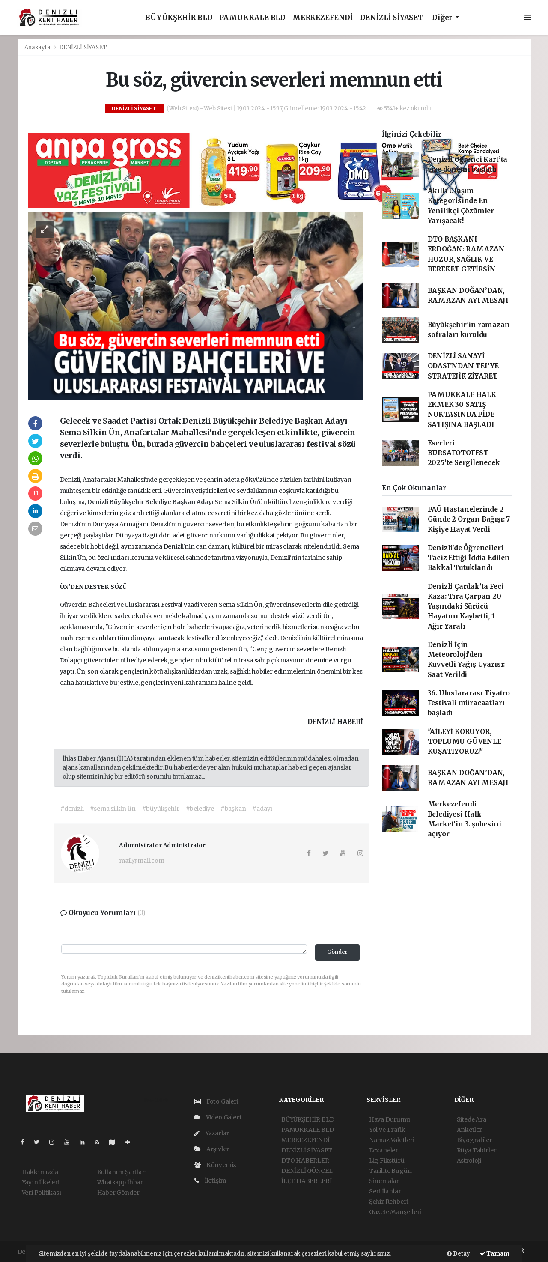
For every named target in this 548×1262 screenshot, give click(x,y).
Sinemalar (384, 1181)
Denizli (98, 502)
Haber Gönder (118, 1192)
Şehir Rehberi (388, 1201)
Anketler (469, 1130)
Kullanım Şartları (122, 1172)
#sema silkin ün (112, 808)
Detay (458, 1253)
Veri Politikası (41, 1192)
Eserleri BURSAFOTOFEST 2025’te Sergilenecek (464, 453)
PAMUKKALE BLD (252, 17)
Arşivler (211, 1149)
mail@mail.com (141, 861)
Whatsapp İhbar (120, 1182)
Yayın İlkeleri (41, 1182)
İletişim (210, 1180)
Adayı (205, 502)
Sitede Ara (471, 1119)
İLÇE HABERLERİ (306, 1181)
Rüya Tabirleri (477, 1150)
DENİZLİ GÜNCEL (306, 1171)
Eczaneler (383, 1150)
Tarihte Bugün (390, 1171)
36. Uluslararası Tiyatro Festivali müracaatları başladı (469, 703)
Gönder (337, 952)
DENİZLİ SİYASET (391, 17)
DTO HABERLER (305, 1160)
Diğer (443, 17)
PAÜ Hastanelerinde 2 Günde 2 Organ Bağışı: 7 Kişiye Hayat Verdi (469, 519)
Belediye (158, 502)
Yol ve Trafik (387, 1130)
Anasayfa (38, 47)
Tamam (494, 1253)
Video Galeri (217, 1117)
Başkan (184, 502)
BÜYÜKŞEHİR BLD (178, 17)
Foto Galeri (216, 1101)
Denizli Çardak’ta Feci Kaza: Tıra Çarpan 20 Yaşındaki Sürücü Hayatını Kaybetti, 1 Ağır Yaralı (466, 606)
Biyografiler (474, 1140)
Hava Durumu (389, 1119)
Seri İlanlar (385, 1191)
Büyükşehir (127, 502)
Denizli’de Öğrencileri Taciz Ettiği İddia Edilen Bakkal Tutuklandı (469, 558)
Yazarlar (211, 1133)
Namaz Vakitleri (391, 1140)
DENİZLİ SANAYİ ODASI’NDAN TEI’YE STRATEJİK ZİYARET (463, 366)
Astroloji (469, 1160)
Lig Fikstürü (387, 1160)
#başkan (233, 808)
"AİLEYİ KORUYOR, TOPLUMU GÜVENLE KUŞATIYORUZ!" (464, 742)
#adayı (262, 808)
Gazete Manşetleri (395, 1212)
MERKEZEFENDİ (322, 17)
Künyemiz (215, 1165)
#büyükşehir (160, 808)
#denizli (71, 808)
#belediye (200, 808)
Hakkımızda (40, 1172)
